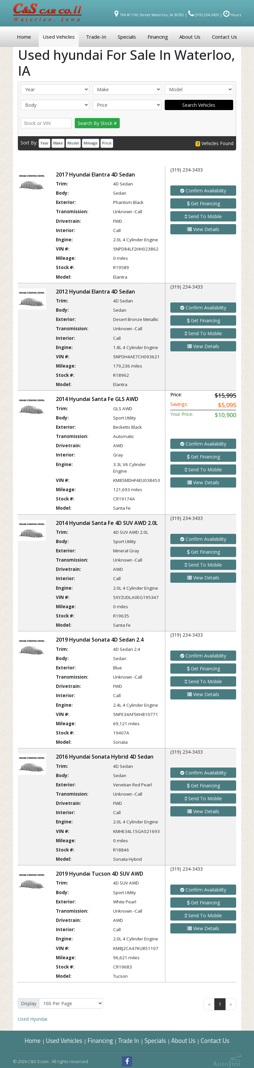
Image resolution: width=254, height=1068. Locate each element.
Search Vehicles (198, 105)
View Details (203, 229)
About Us (183, 1040)
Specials (155, 1040)
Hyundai (32, 1019)
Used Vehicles (64, 1040)
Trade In (129, 1040)
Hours (232, 14)
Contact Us (215, 1040)
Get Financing (203, 203)
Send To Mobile (203, 216)
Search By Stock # (97, 123)
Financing (100, 1040)
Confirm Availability (203, 190)
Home (32, 1040)
